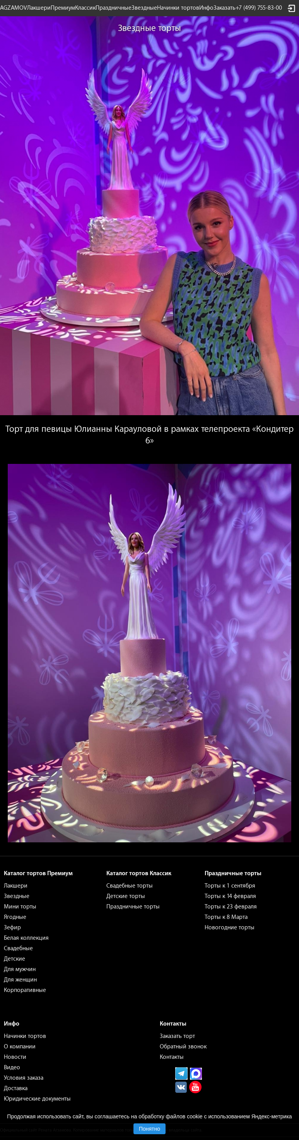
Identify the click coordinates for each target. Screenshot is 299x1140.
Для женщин (20, 979)
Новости (15, 1057)
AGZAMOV (13, 8)
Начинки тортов (178, 8)
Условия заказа (23, 1078)
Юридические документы (37, 1099)
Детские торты (125, 896)
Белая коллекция (26, 938)
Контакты (172, 1057)
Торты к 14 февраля (230, 896)
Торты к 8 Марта (226, 917)
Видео (12, 1067)
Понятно (149, 1129)
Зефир (12, 927)
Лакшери (39, 8)
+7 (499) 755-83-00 (259, 8)
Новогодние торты (230, 927)
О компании (20, 1046)
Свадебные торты (129, 886)
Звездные (144, 8)
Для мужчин (20, 969)
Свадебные (18, 948)
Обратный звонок (183, 1046)
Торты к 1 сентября (230, 886)
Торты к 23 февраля (231, 906)
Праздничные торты (133, 906)
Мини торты (20, 906)
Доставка (15, 1088)
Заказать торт (177, 1036)
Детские (14, 959)
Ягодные (15, 917)
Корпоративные (25, 990)
